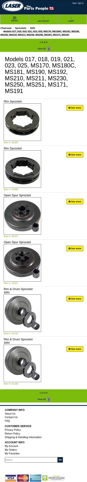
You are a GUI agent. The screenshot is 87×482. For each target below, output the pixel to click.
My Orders (11, 449)
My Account (11, 446)
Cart (71, 19)
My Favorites (12, 453)
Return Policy (12, 433)
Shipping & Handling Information (23, 437)
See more (75, 107)
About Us (10, 413)
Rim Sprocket (13, 101)
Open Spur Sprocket (17, 195)
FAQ (7, 421)
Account (43, 19)
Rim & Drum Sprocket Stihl (18, 290)
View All (41, 48)
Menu (14, 19)
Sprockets (20, 28)
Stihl (32, 28)
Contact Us (11, 417)
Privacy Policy (13, 430)
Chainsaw (5, 28)
